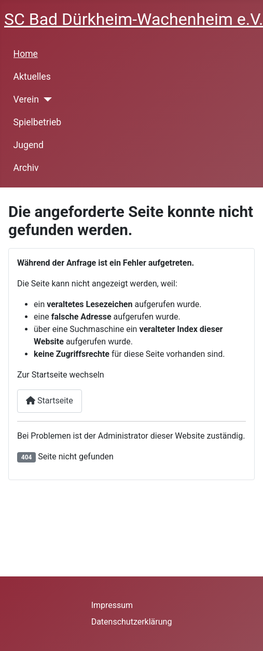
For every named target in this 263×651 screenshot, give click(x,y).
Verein (26, 99)
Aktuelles (32, 76)
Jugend (28, 145)
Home (25, 54)
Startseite (49, 401)
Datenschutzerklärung (131, 622)
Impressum (112, 605)
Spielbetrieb (37, 122)
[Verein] (45, 99)
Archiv (26, 168)
